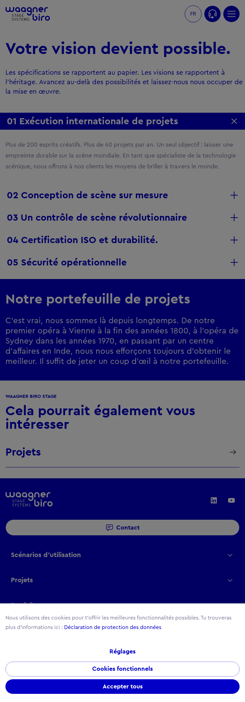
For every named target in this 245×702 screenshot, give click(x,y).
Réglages (122, 651)
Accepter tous (122, 686)
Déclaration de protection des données (112, 627)
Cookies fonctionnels (122, 669)
